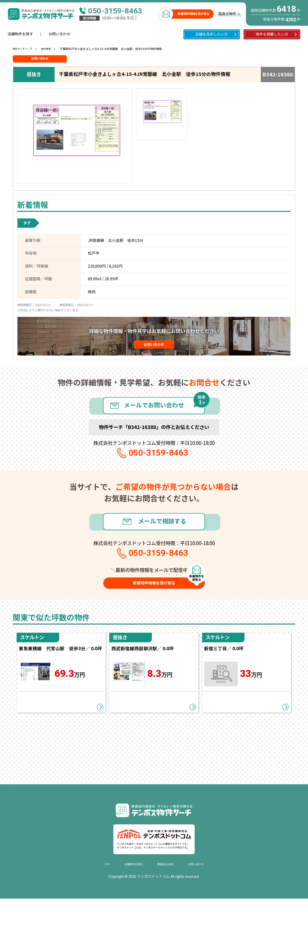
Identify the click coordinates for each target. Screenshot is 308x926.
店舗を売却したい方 (211, 34)
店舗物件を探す (20, 34)
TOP (100, 891)
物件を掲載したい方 (272, 34)
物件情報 (51, 49)
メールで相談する (164, 537)
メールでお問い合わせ (154, 413)
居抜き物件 (227, 14)
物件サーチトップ (24, 49)
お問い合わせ (59, 34)
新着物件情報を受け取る (193, 14)
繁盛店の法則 (167, 891)
